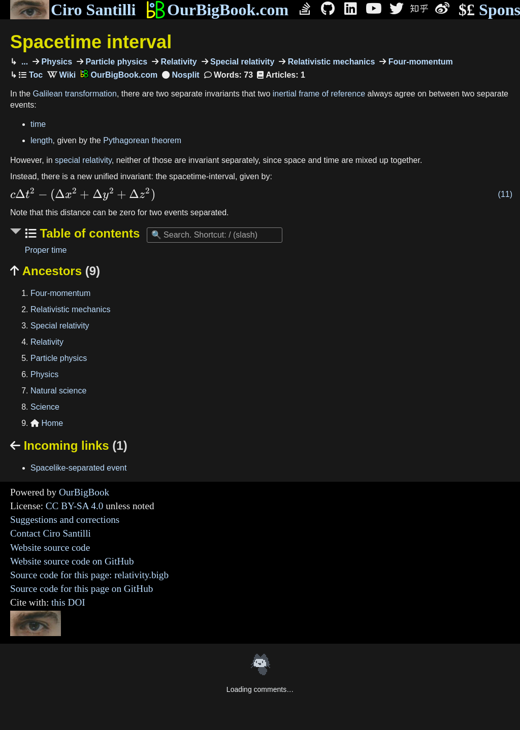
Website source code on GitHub (72, 561)
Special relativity (241, 61)
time (38, 124)
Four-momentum (419, 61)
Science (44, 407)
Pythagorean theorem (142, 140)
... (23, 61)
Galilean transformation (74, 93)
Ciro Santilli (73, 9)
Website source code (50, 547)
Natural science (58, 390)
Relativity (177, 61)
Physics (55, 61)
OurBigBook (84, 492)
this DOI (68, 602)
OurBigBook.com (217, 9)
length (41, 140)
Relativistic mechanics (330, 61)
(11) (505, 194)
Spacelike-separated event (78, 467)
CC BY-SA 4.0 (75, 506)
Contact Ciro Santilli (50, 533)
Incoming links (68, 445)
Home (46, 423)
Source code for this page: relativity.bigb (89, 575)
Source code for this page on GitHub (81, 588)
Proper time (46, 250)
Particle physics (115, 61)
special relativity (83, 160)
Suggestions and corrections (64, 519)
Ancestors (55, 271)
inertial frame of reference (319, 93)
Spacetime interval (91, 41)
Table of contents (88, 233)
